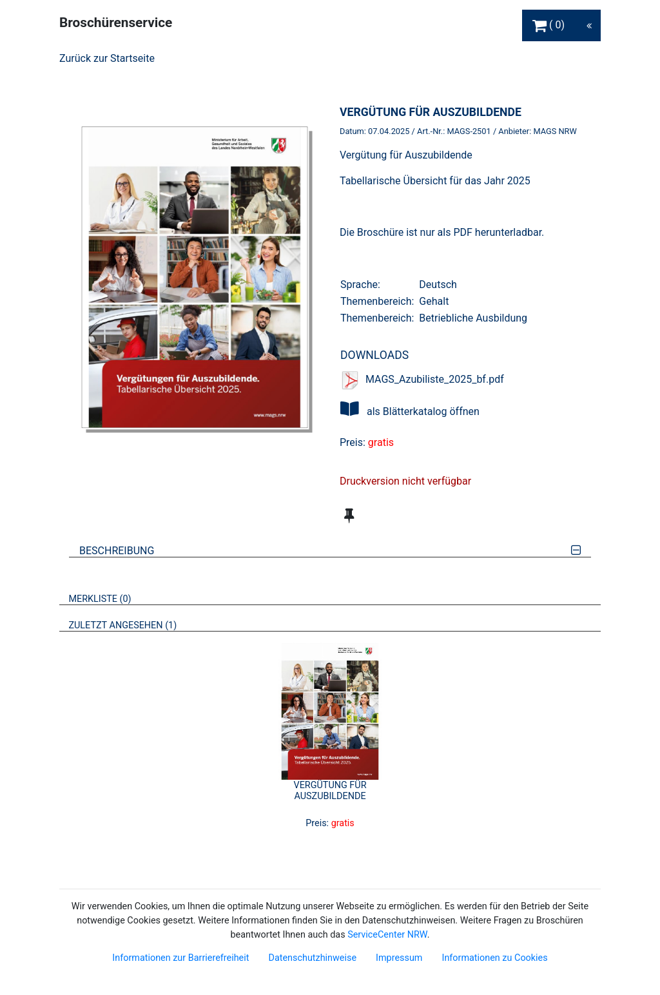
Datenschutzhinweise (312, 957)
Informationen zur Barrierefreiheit (180, 957)
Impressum (399, 957)
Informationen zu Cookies (494, 957)
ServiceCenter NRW (387, 934)
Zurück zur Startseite (107, 58)
